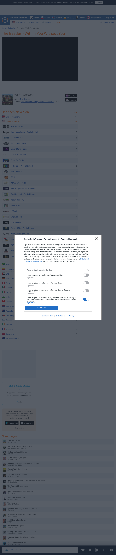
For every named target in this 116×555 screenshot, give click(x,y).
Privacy (71, 316)
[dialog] (58, 277)
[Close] (97, 239)
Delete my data (47, 316)
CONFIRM (41, 308)
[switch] (86, 275)
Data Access (60, 316)
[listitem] (58, 270)
